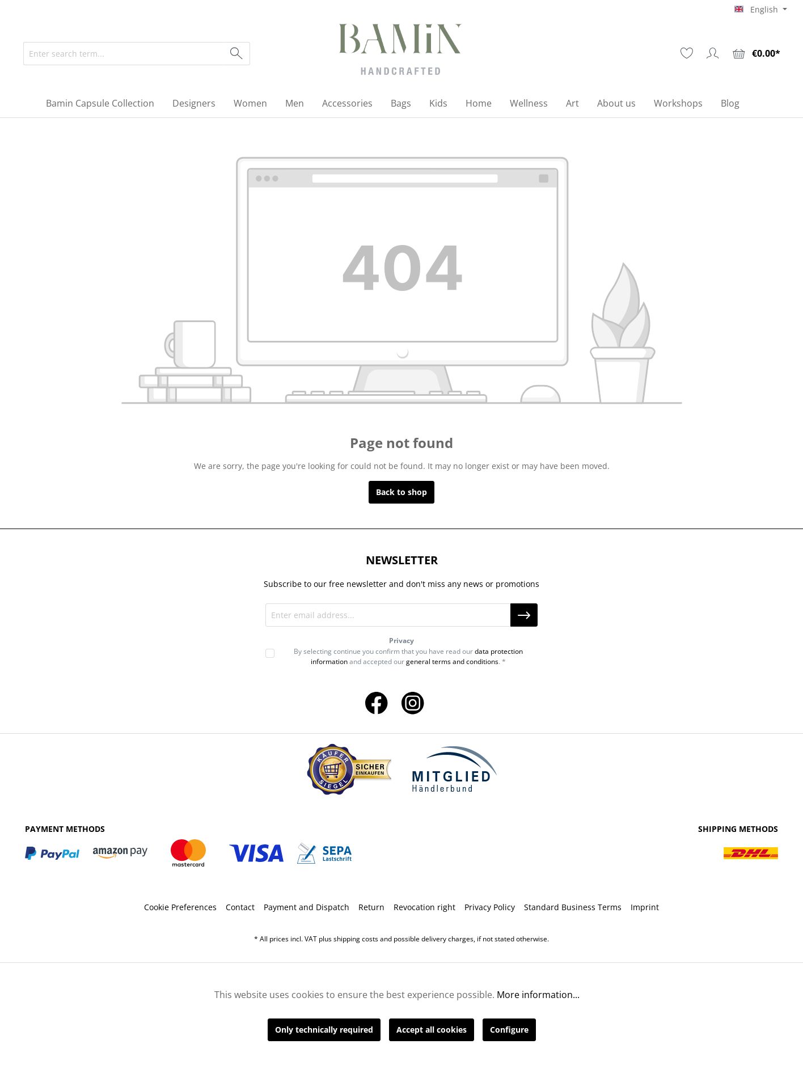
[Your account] (713, 53)
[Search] (236, 53)
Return (371, 907)
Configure (509, 1029)
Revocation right (424, 907)
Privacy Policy (489, 907)
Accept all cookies (431, 1029)
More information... (538, 994)
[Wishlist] (687, 53)
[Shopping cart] (756, 54)
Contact (240, 907)
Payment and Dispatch (306, 907)
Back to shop (401, 492)
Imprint (645, 907)
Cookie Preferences (180, 907)
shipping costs (355, 939)
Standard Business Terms (573, 907)
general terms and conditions (452, 661)
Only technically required (324, 1029)
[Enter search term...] (123, 53)
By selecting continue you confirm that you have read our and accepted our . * (408, 656)
